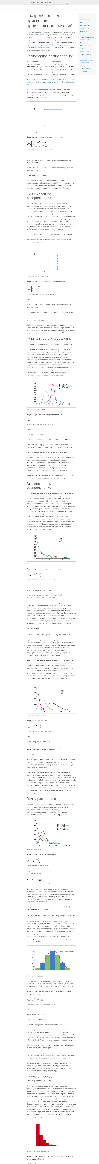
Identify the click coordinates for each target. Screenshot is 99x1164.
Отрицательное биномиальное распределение (85, 68)
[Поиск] (67, 3)
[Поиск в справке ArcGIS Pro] (47, 2)
